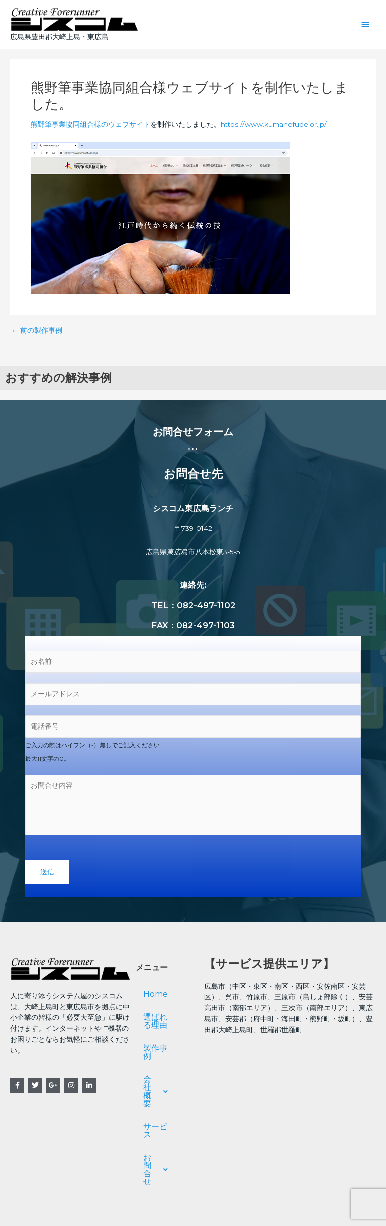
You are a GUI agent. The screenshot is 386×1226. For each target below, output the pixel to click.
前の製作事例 (36, 330)
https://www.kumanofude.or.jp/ (274, 125)
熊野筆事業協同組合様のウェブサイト (90, 125)
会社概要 (164, 1071)
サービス (159, 1095)
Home (155, 994)
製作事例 (159, 1048)
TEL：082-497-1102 (193, 605)
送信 (47, 872)
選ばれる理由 (163, 1021)
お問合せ (164, 1118)
